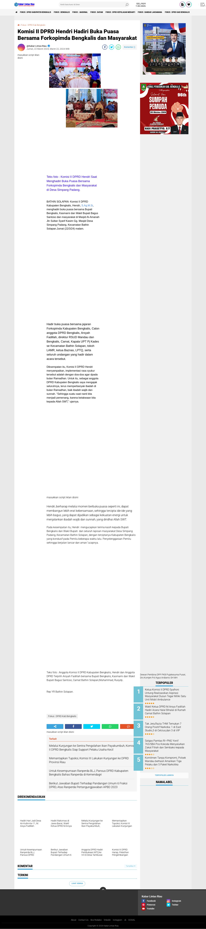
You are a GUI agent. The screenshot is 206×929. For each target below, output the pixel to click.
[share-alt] (55, 726)
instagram (119, 920)
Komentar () (129, 47)
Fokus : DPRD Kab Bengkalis (35, 25)
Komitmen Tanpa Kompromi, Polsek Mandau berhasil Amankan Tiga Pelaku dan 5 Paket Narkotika (167, 759)
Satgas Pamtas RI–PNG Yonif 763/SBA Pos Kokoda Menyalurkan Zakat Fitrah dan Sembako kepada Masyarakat (168, 743)
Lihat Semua (77, 883)
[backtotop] (103, 890)
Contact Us (82, 920)
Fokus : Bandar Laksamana (176, 12)
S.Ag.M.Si (87, 205)
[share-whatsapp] (118, 47)
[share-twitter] (111, 47)
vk (127, 920)
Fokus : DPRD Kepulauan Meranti (141, 12)
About (71, 920)
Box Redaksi (96, 920)
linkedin (108, 920)
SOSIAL (134, 920)
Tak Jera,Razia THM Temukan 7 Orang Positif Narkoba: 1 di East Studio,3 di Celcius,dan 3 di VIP (168, 727)
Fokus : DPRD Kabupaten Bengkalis (40, 12)
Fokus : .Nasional (93, 12)
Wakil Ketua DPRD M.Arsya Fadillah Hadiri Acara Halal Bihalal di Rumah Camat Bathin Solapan (166, 710)
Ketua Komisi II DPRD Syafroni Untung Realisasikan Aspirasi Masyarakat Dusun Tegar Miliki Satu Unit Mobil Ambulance (168, 696)
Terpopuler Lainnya (164, 770)
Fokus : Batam (113, 12)
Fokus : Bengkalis (71, 12)
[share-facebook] (104, 47)
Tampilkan (130, 866)
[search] (94, 4)
